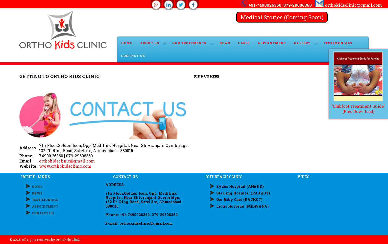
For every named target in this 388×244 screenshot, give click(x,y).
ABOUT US (149, 43)
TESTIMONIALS (337, 43)
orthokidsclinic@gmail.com (67, 160)
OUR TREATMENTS (189, 43)
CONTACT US (133, 56)
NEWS (37, 193)
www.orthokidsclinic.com (65, 166)
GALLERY (302, 43)
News (224, 43)
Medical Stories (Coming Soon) (282, 17)
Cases (244, 43)
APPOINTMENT (272, 43)
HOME (126, 43)
